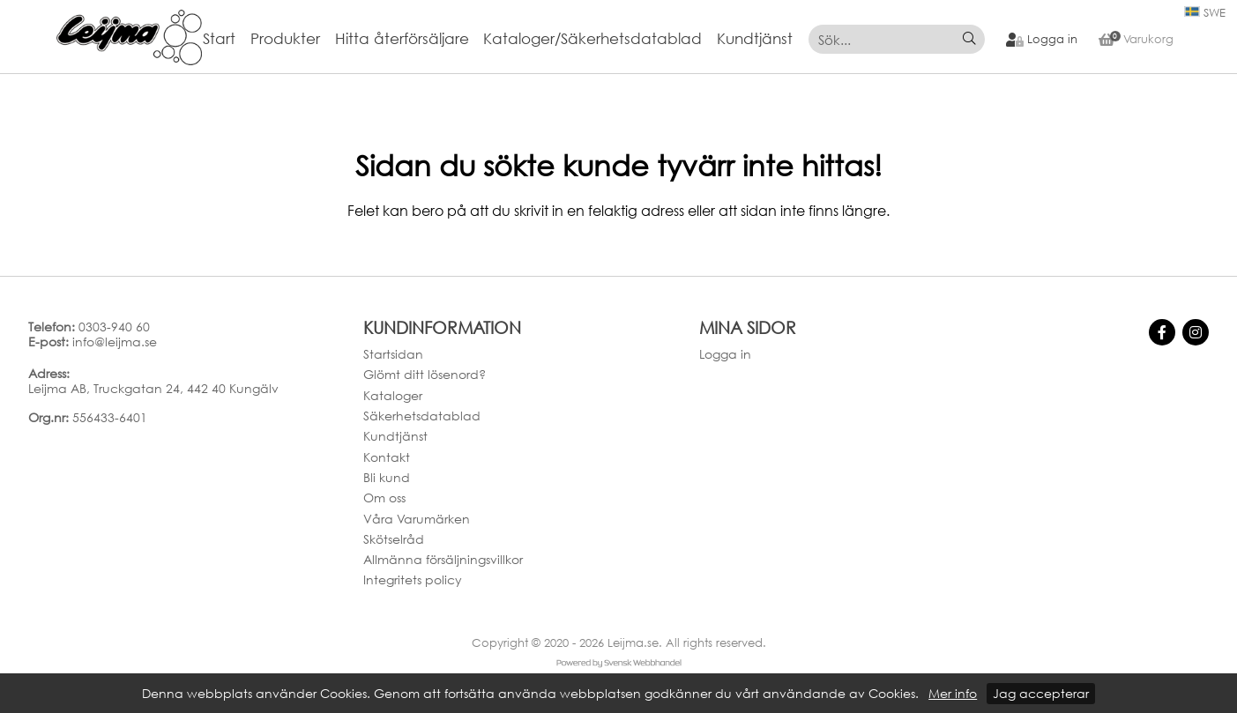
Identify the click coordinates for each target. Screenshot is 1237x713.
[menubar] (505, 39)
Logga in (725, 353)
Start (219, 39)
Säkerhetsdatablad (422, 415)
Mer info (952, 694)
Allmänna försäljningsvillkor (443, 559)
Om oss (384, 497)
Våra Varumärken (416, 518)
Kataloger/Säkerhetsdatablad (592, 39)
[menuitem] (226, 39)
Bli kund (386, 477)
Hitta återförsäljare (402, 39)
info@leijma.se (114, 341)
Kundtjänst (755, 39)
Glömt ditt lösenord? (424, 374)
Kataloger (392, 395)
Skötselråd (393, 538)
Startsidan (393, 353)
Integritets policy (412, 579)
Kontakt (386, 456)
